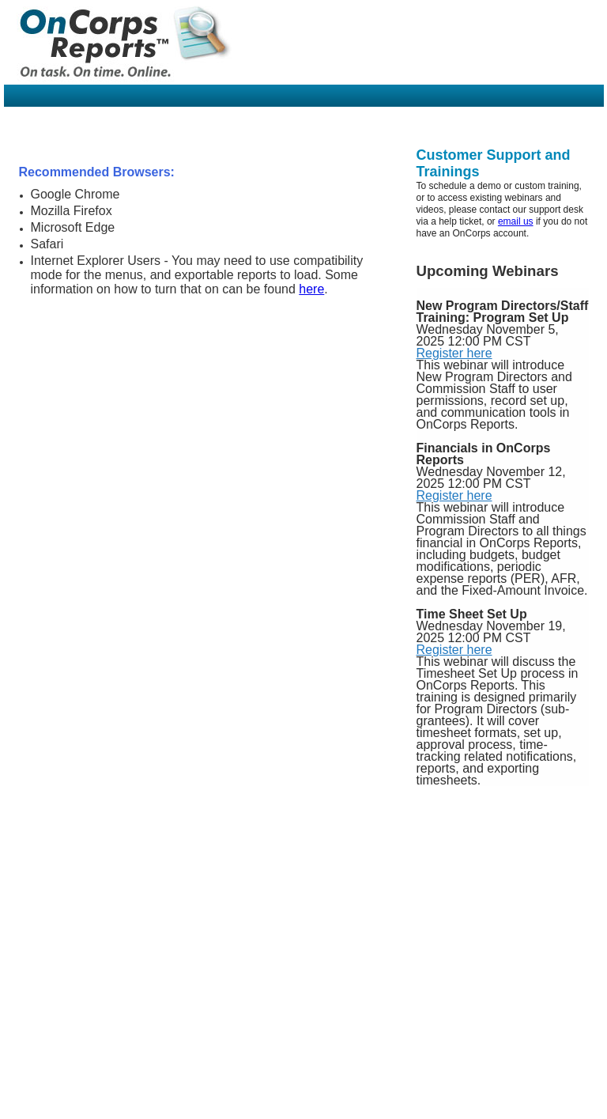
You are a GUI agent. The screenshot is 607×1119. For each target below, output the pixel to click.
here (311, 289)
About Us (71, 1112)
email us (515, 221)
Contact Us (122, 1112)
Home (32, 1112)
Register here (454, 353)
